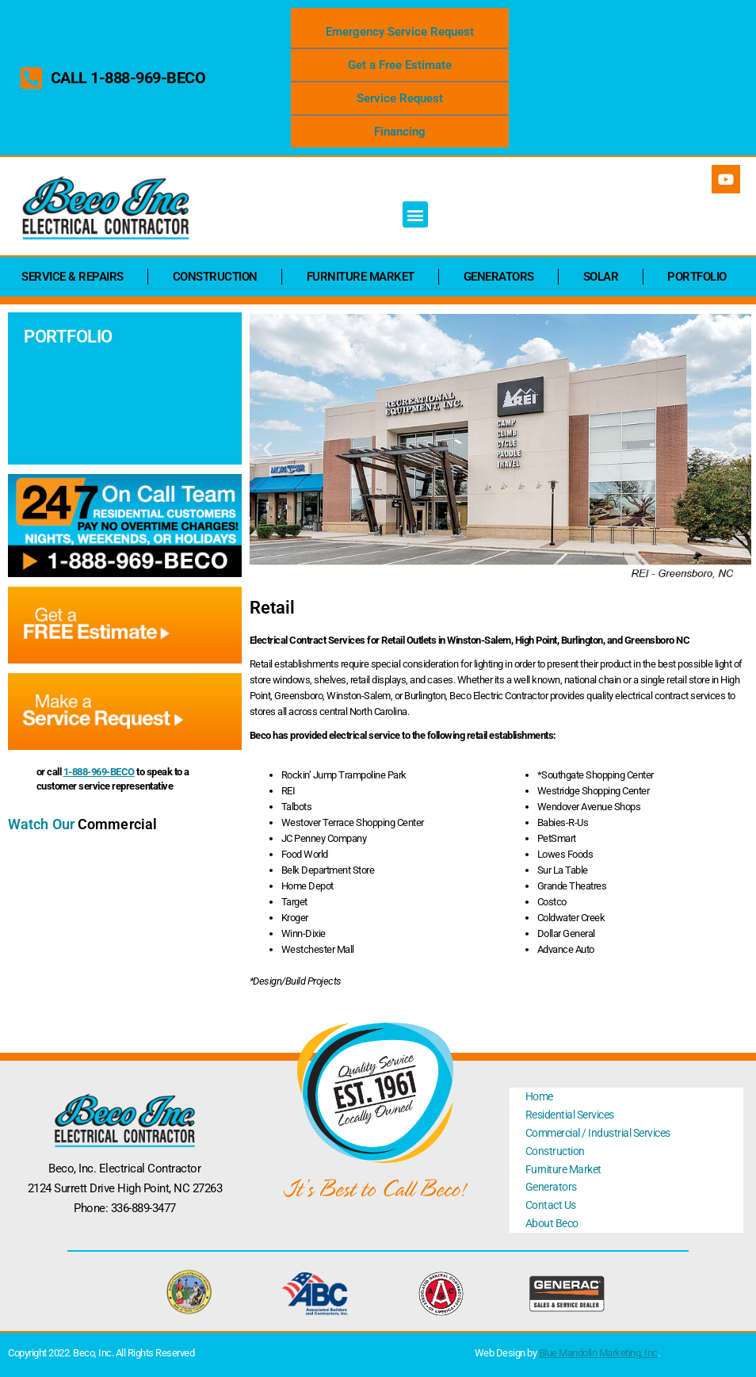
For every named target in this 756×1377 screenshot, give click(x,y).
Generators (499, 277)
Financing (400, 131)
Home (539, 1096)
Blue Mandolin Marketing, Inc (598, 1353)
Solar (601, 277)
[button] (416, 214)
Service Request (400, 98)
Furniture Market (360, 277)
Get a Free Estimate (400, 65)
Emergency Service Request (400, 32)
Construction (215, 277)
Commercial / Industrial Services (597, 1132)
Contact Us (550, 1205)
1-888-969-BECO (99, 772)
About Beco (551, 1223)
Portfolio (697, 277)
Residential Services (569, 1114)
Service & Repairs (72, 277)
